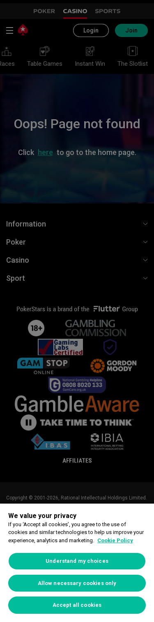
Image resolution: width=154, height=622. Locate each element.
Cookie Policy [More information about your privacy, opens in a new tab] (115, 540)
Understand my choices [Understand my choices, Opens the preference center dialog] (77, 561)
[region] (77, 563)
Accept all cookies (77, 605)
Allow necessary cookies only (77, 583)
